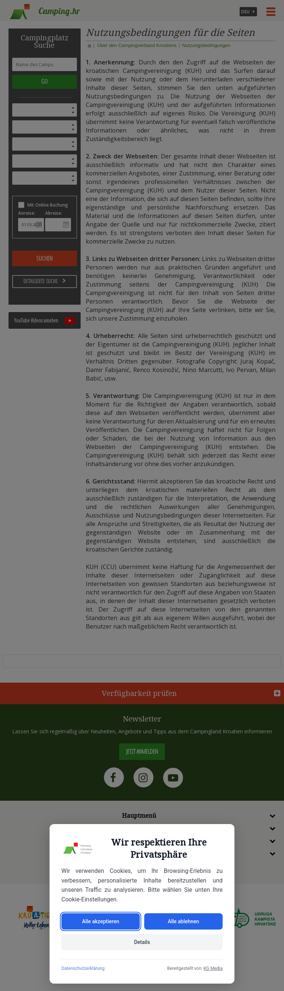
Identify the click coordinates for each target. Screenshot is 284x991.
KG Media (213, 968)
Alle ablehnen (183, 921)
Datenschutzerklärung (83, 968)
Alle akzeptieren (100, 921)
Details (142, 942)
